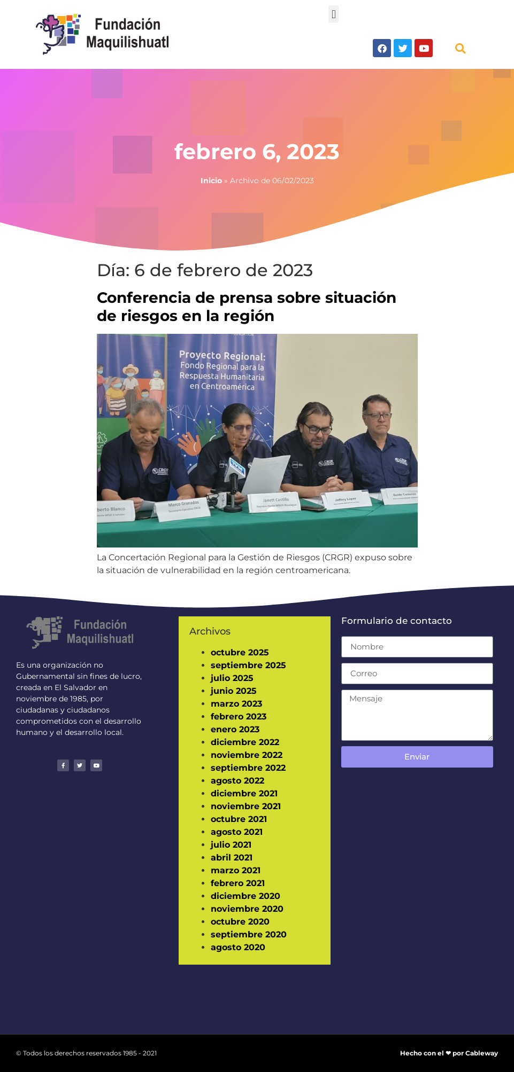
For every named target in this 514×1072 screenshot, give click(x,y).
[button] (333, 14)
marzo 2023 (236, 704)
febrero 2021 (238, 883)
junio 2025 (234, 691)
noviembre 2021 (246, 806)
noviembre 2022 (246, 755)
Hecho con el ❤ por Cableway (449, 1053)
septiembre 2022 (248, 768)
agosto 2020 (238, 947)
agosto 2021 (237, 832)
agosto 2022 (237, 781)
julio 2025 (232, 678)
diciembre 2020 (245, 896)
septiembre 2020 (249, 934)
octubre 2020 (240, 922)
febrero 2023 (238, 716)
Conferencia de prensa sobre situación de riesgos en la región (246, 306)
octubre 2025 (240, 652)
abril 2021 (231, 857)
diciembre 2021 (244, 793)
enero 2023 (235, 729)
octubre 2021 (239, 819)
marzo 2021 (235, 870)
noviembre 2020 (247, 909)
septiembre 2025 (248, 665)
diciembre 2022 (245, 742)
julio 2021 (231, 845)
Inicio (211, 180)
